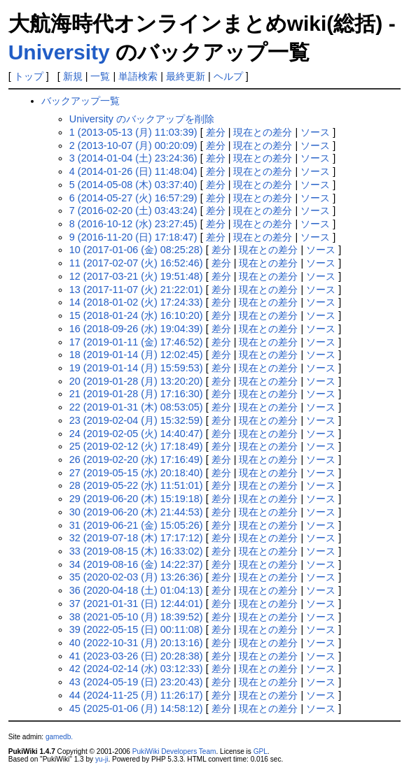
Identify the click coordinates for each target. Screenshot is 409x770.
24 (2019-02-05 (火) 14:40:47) (136, 433)
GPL (261, 751)
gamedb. (59, 737)
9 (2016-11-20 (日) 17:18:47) (133, 237)
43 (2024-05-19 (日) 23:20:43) (136, 681)
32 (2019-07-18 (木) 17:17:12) (136, 537)
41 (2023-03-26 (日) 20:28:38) (136, 656)
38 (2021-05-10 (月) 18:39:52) (136, 616)
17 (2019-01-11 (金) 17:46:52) (136, 342)
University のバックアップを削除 (141, 118)
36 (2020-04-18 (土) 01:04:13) (136, 590)
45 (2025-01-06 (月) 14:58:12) (136, 708)
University (59, 52)
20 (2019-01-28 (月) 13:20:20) (136, 381)
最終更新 (185, 76)
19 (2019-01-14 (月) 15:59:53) (136, 367)
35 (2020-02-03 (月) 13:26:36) (136, 577)
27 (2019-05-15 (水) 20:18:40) (136, 472)
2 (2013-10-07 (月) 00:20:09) (133, 145)
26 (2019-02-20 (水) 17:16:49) (136, 459)
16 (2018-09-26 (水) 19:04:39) (136, 328)
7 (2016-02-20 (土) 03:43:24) (133, 210)
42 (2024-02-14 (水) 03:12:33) (136, 668)
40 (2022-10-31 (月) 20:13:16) (136, 642)
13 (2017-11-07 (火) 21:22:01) (136, 289)
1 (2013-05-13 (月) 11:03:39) (133, 132)
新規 (73, 76)
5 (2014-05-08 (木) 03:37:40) (133, 184)
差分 (216, 132)
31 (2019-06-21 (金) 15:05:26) (136, 525)
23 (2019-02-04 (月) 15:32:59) (136, 420)
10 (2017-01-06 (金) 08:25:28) (136, 249)
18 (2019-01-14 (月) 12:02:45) (136, 354)
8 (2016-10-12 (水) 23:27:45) (133, 223)
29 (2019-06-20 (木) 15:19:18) (136, 498)
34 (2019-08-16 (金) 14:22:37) (136, 564)
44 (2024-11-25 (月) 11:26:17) (136, 695)
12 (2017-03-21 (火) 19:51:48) (136, 276)
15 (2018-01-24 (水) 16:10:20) (136, 315)
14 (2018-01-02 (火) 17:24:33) (136, 302)
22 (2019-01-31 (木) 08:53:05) (136, 407)
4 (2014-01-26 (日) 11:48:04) (133, 171)
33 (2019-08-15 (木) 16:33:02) (136, 551)
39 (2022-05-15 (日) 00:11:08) (136, 629)
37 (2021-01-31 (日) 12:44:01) (136, 603)
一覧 (100, 76)
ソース (315, 132)
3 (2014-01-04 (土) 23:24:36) (133, 158)
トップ (28, 76)
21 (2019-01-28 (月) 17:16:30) (136, 393)
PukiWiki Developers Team (174, 751)
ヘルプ (228, 76)
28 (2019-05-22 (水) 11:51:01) (136, 485)
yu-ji (101, 759)
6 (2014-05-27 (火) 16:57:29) (133, 198)
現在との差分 (262, 132)
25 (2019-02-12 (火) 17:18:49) (136, 446)
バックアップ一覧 (80, 100)
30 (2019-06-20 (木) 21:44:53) (136, 512)
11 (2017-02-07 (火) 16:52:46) (136, 263)
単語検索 (138, 76)
